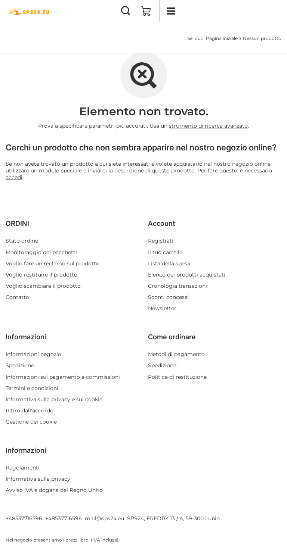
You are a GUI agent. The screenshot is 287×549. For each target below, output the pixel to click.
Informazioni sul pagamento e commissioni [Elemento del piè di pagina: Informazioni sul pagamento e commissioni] (63, 377)
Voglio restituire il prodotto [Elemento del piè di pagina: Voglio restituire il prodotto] (41, 274)
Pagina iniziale (222, 38)
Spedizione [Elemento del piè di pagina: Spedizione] (20, 365)
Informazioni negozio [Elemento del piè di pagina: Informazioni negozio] (33, 354)
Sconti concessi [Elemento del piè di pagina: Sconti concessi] (168, 297)
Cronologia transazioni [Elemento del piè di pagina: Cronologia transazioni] (177, 286)
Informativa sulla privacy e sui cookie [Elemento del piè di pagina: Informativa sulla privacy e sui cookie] (54, 399)
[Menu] (170, 11)
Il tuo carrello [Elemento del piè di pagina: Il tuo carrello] (165, 252)
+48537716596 (24, 518)
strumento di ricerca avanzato (208, 125)
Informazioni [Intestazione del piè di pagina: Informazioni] (26, 337)
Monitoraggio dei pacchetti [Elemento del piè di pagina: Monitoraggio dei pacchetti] (41, 252)
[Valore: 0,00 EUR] (146, 11)
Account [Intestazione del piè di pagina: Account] (161, 223)
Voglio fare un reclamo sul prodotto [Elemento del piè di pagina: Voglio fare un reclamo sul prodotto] (52, 263)
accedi (14, 177)
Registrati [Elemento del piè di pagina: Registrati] (160, 240)
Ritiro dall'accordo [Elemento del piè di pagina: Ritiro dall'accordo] (29, 410)
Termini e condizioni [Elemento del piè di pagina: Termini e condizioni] (32, 388)
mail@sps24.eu (104, 518)
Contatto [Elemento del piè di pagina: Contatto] (17, 297)
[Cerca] (125, 11)
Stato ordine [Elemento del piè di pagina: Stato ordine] (22, 240)
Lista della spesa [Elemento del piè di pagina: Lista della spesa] (169, 263)
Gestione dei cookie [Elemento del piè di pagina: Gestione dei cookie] (31, 421)
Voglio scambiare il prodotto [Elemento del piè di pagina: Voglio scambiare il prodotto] (43, 286)
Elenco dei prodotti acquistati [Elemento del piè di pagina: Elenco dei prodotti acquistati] (186, 274)
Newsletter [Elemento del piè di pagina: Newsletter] (162, 308)
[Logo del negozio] (28, 11)
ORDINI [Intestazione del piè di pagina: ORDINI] (17, 223)
